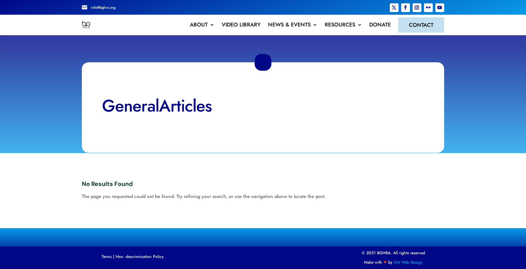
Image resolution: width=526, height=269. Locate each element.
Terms (107, 257)
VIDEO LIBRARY (241, 24)
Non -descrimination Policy (140, 257)
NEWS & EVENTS (289, 24)
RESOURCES (340, 24)
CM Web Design (408, 262)
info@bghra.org (103, 7)
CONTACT (421, 25)
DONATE (380, 24)
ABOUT (199, 24)
